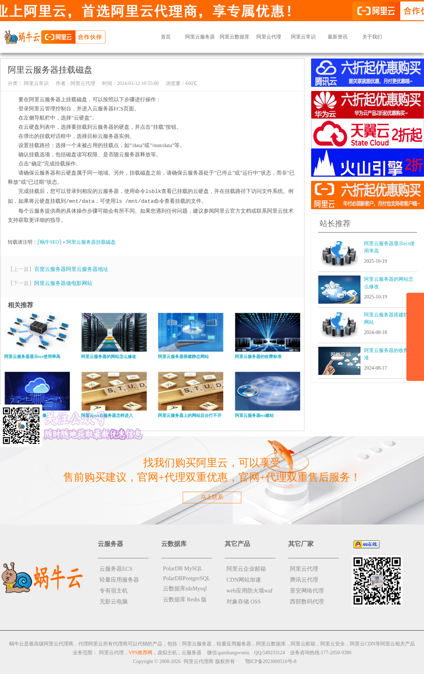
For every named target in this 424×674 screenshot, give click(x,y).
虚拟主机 (167, 652)
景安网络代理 (307, 590)
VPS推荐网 (141, 652)
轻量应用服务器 (119, 579)
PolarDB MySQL (182, 568)
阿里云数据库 (234, 37)
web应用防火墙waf (249, 590)
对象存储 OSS (243, 601)
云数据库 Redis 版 (185, 599)
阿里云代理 (268, 37)
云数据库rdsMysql (185, 588)
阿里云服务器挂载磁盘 (91, 241)
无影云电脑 (113, 601)
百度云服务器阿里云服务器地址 (71, 268)
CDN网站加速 (243, 579)
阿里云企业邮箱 (246, 568)
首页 (166, 37)
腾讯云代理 (304, 579)
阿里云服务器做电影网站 (63, 282)
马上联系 (212, 496)
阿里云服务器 (200, 37)
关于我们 (372, 37)
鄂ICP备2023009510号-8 (270, 660)
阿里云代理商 (198, 660)
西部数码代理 (307, 601)
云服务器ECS (115, 568)
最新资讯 (337, 37)
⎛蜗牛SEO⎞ (49, 241)
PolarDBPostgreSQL (186, 578)
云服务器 (191, 652)
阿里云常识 (303, 37)
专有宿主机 (113, 590)
